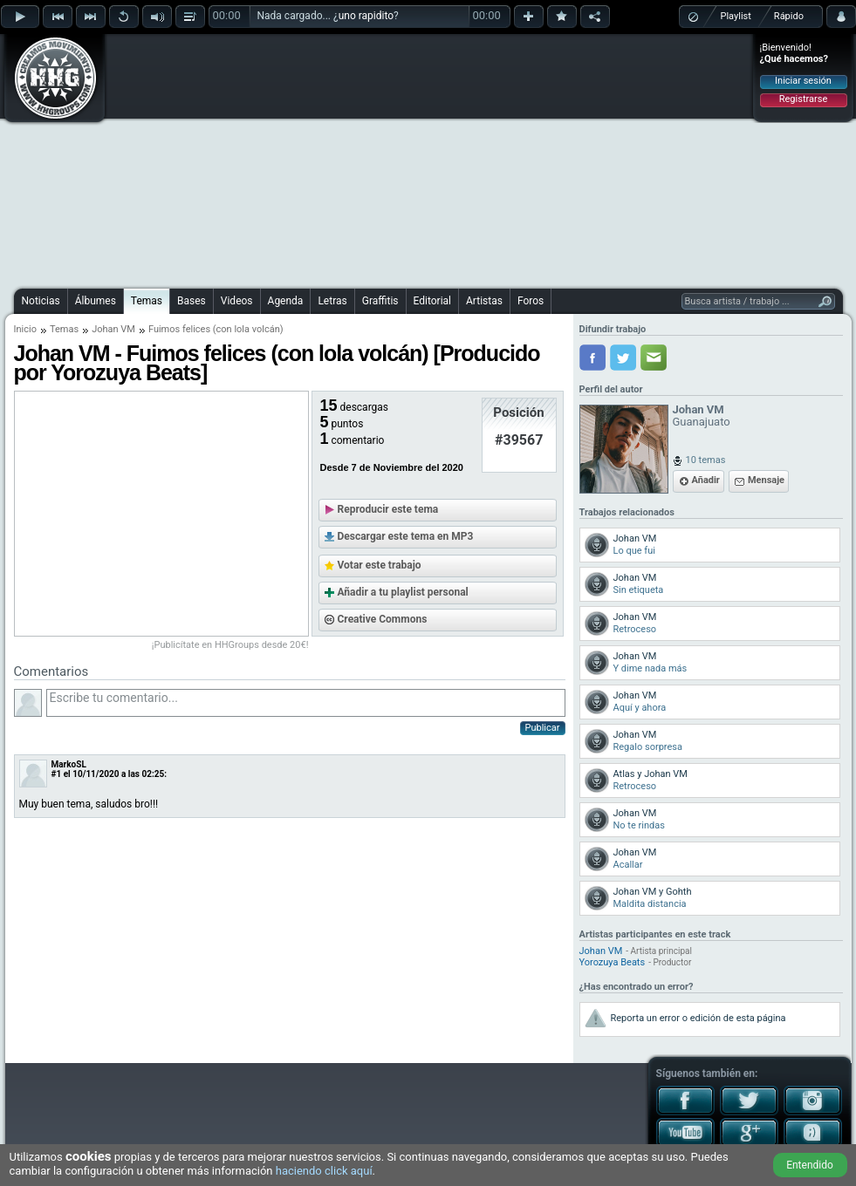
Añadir (706, 480)
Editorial (432, 301)
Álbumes (95, 301)
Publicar (542, 727)
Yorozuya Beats (612, 962)
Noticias (41, 301)
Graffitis (380, 301)
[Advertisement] (410, 159)
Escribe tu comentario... (305, 703)
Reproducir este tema (388, 509)
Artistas (484, 301)
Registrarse (803, 99)
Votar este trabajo (379, 565)
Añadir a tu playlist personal (403, 592)
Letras (332, 301)
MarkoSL (68, 764)
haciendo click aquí (324, 1170)
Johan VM (113, 329)
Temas (146, 301)
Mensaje (766, 480)
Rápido (789, 16)
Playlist (736, 16)
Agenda (286, 301)
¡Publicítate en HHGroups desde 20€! (230, 645)
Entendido (809, 1165)
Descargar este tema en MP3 (406, 536)
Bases (191, 301)
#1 (56, 774)
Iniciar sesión (803, 80)
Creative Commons (383, 619)
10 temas (706, 460)
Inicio (25, 329)
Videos (237, 301)
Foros (530, 301)
